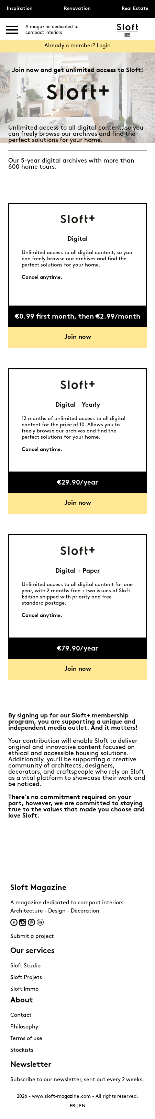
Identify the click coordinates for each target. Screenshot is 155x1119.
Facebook (14, 922)
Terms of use (26, 1038)
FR (72, 1106)
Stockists (21, 1050)
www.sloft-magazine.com (61, 1096)
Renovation (77, 8)
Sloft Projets (26, 977)
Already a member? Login (77, 46)
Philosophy (24, 1027)
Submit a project (32, 936)
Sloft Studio (25, 966)
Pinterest (31, 922)
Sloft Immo (24, 989)
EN (82, 1106)
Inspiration (20, 8)
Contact (21, 1015)
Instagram (22, 922)
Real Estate (135, 8)
